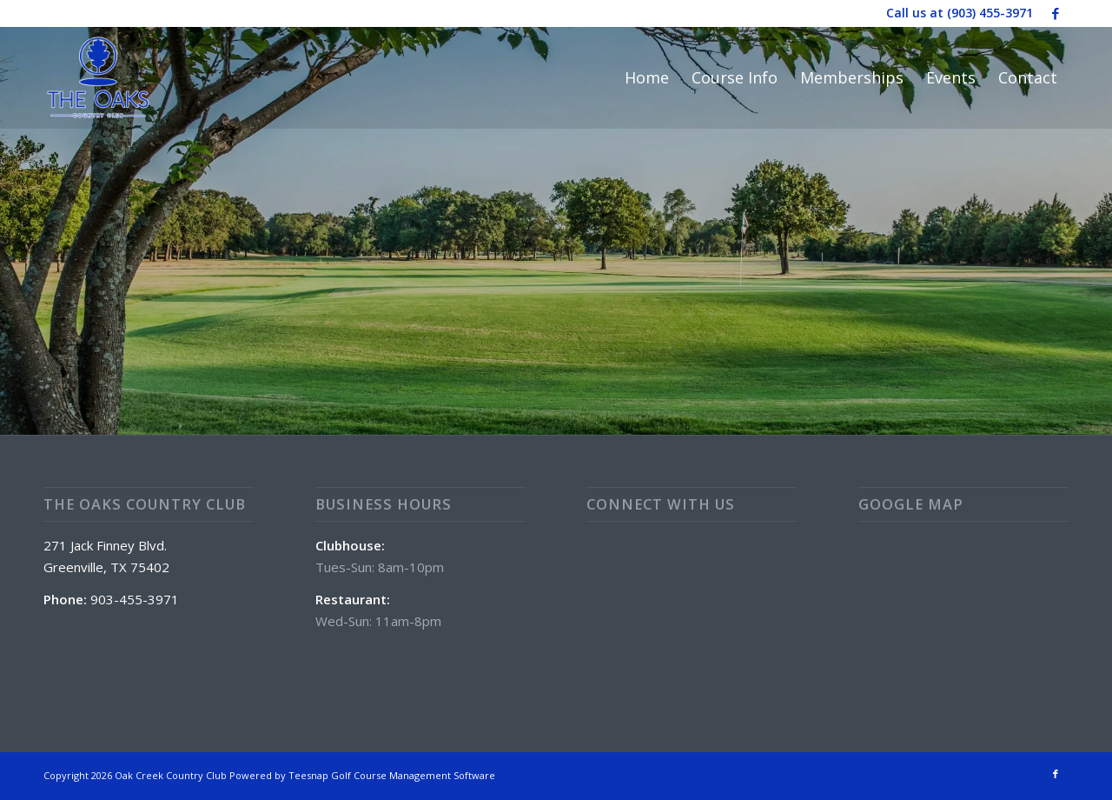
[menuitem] (646, 77)
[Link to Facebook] (1055, 13)
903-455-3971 (134, 599)
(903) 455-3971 (990, 12)
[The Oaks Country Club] (98, 77)
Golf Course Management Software (413, 775)
